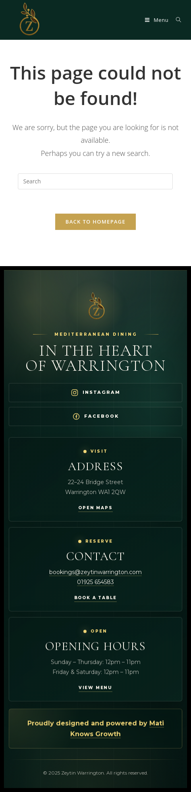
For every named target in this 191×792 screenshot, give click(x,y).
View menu (95, 688)
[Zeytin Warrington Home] (95, 306)
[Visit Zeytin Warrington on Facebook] (95, 416)
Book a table (95, 597)
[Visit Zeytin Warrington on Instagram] (95, 392)
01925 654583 (95, 582)
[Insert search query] (95, 181)
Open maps (95, 507)
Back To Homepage (95, 221)
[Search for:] (175, 19)
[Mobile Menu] (157, 19)
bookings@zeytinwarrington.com (95, 572)
